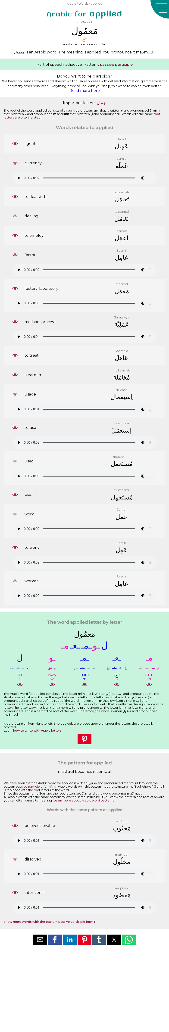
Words (83, 3)
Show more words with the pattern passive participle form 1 (49, 921)
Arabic (71, 3)
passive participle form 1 (34, 786)
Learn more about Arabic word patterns (83, 800)
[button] (159, 9)
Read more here (84, 90)
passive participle (116, 64)
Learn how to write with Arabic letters (33, 730)
